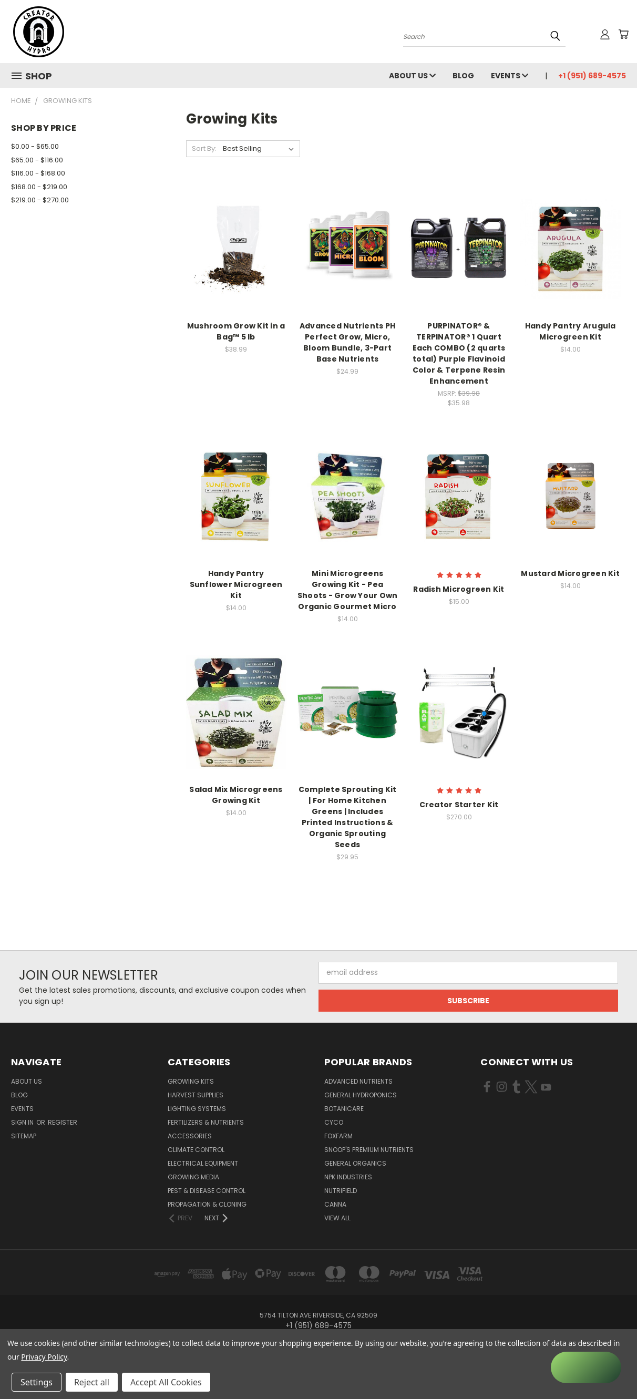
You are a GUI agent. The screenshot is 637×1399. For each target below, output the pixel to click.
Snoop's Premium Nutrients (369, 1149)
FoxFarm (338, 1135)
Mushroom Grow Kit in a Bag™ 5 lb (236, 331)
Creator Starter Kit (459, 804)
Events (509, 75)
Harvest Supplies (195, 1095)
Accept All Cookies (166, 1382)
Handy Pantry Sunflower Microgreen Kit (236, 584)
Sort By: (204, 148)
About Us (412, 75)
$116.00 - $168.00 (38, 173)
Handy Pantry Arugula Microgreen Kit (570, 331)
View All (337, 1217)
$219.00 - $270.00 (40, 200)
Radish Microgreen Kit (458, 589)
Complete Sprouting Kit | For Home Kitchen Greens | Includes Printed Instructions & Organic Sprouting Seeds (348, 817)
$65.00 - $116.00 (37, 160)
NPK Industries (348, 1176)
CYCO (333, 1122)
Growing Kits (191, 1081)
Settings (36, 1382)
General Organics (355, 1163)
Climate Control (196, 1149)
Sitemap (23, 1135)
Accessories (190, 1135)
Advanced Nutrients (358, 1081)
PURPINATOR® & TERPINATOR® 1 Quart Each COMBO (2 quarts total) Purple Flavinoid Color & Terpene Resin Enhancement (459, 353)
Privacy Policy (44, 1357)
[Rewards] (586, 1367)
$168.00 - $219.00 (39, 187)
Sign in (23, 1122)
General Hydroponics (360, 1095)
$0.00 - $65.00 (35, 146)
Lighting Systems (197, 1108)
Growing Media (193, 1176)
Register (62, 1122)
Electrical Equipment (203, 1163)
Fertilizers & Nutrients (206, 1122)
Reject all (91, 1382)
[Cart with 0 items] (623, 34)
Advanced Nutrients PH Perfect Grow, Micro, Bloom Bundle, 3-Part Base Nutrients (347, 342)
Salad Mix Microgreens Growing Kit (235, 795)
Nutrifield (340, 1190)
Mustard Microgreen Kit (570, 573)
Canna (335, 1204)
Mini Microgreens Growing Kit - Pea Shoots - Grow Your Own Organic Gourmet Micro (347, 590)
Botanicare (344, 1108)
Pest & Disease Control (206, 1190)
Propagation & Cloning (207, 1204)
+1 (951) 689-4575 (592, 75)
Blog (463, 75)
